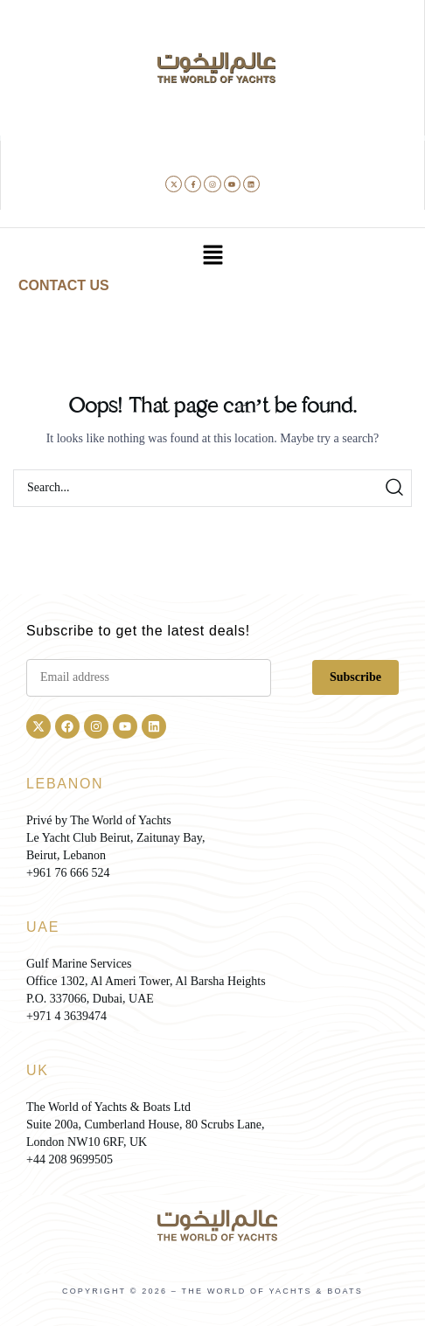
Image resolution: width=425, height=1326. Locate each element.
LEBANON (64, 783)
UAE (42, 927)
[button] (212, 256)
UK (37, 1070)
